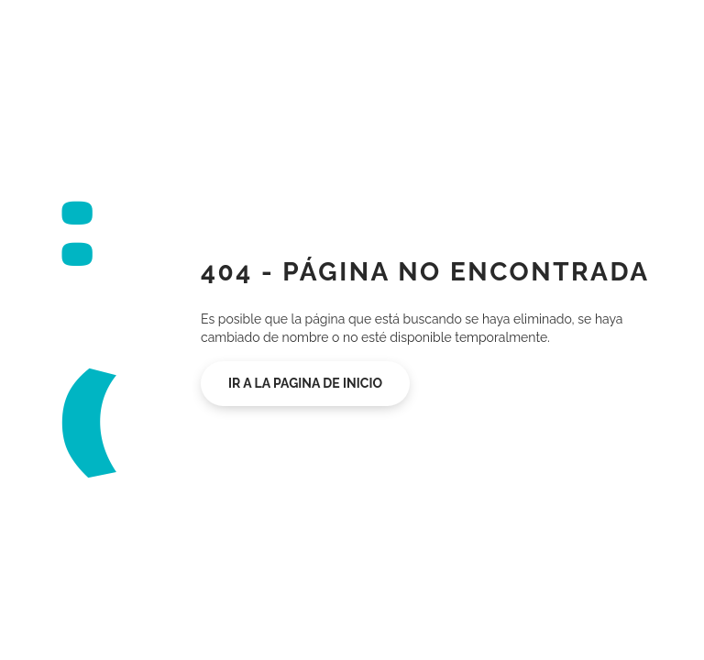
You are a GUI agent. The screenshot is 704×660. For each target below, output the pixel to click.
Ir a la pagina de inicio (305, 383)
